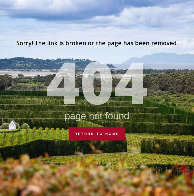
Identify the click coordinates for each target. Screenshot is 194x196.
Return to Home (97, 134)
